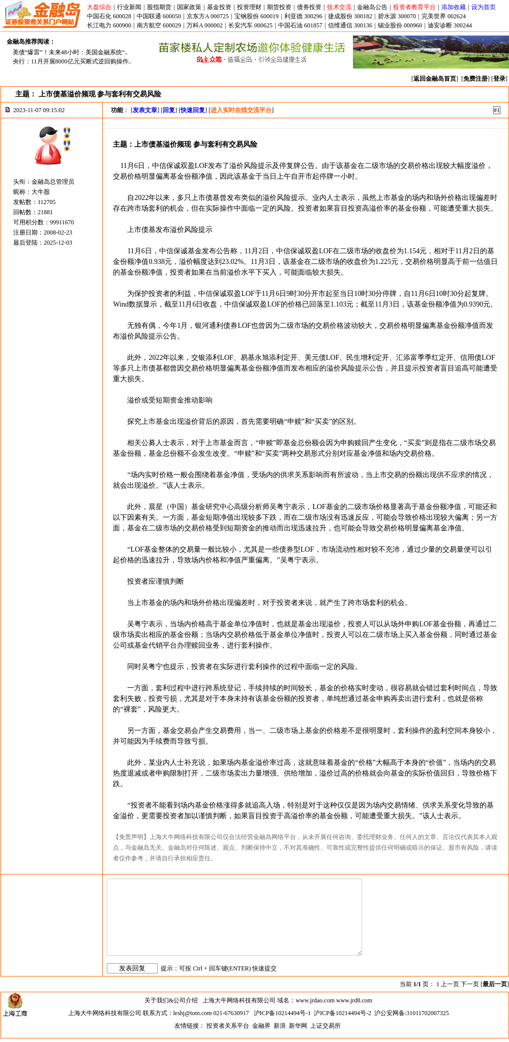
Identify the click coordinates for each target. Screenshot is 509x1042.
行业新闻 (129, 7)
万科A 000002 (205, 25)
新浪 (280, 1025)
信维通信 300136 (350, 25)
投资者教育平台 (414, 7)
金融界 (261, 1025)
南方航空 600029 (159, 25)
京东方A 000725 (208, 16)
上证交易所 (325, 1025)
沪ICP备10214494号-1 (282, 1013)
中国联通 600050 (159, 16)
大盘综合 (99, 7)
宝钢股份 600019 (256, 16)
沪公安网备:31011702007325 (411, 1013)
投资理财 (249, 7)
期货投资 (279, 7)
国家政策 (189, 7)
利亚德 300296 (303, 16)
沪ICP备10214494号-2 (342, 1013)
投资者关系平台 (227, 1025)
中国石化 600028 (109, 16)
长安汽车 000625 (250, 25)
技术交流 (339, 7)
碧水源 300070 (397, 16)
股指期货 (159, 7)
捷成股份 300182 (350, 16)
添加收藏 (453, 7)
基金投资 (219, 7)
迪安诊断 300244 (450, 25)
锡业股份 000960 (400, 25)
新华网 (298, 1025)
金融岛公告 (372, 7)
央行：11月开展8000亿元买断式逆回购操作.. (72, 61)
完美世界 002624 (444, 16)
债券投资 (309, 7)
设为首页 (483, 7)
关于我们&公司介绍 (171, 1000)
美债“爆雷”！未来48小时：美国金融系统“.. (70, 52)
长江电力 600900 (109, 25)
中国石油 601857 (300, 25)
